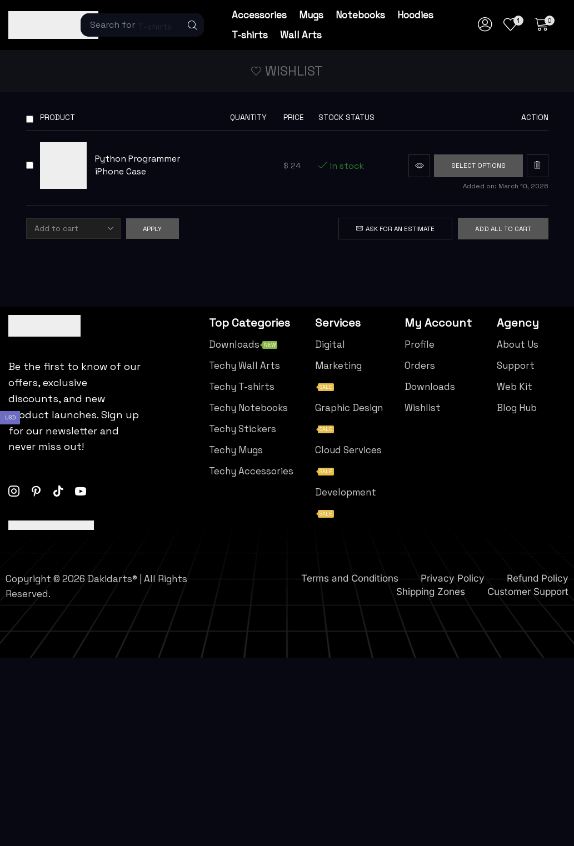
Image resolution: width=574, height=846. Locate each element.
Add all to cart (503, 228)
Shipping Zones (430, 591)
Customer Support (527, 591)
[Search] (193, 25)
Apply (152, 228)
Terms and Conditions (349, 578)
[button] (545, 25)
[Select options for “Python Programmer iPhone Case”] (478, 165)
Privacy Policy (453, 578)
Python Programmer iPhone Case (137, 165)
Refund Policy (537, 578)
